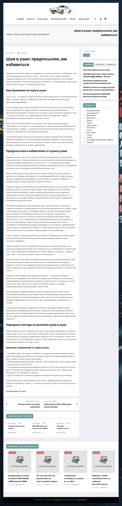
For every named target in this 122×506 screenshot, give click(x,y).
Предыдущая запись (33, 401)
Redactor (11, 53)
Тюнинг (73, 19)
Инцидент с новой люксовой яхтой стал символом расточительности (107, 479)
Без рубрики (91, 115)
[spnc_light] (101, 19)
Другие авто (84, 19)
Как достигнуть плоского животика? (29, 405)
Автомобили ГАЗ (93, 113)
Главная (20, 19)
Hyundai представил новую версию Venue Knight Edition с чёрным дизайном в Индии (40, 427)
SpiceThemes (82, 500)
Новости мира (92, 125)
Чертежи (90, 142)
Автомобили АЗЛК (59, 19)
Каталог (89, 120)
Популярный (100, 64)
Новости (30, 19)
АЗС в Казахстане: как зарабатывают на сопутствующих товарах (52, 478)
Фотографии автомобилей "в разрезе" (100, 140)
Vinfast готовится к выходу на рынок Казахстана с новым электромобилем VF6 (99, 88)
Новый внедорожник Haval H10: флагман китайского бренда (96, 95)
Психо (89, 130)
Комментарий (111, 64)
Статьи (89, 135)
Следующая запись (50, 401)
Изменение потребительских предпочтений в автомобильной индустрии (63, 427)
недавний (88, 64)
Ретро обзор (42, 19)
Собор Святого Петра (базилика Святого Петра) (57, 405)
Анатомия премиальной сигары (16, 427)
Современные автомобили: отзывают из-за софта (79, 478)
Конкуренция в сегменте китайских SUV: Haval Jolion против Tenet (24, 478)
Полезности (91, 128)
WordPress (57, 500)
